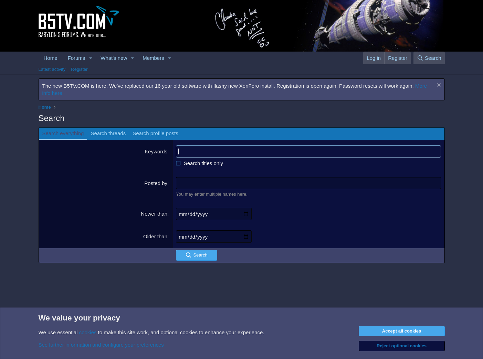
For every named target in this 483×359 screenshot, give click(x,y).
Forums (76, 58)
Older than (155, 236)
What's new (114, 58)
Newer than (154, 214)
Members (153, 58)
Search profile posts (155, 133)
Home (50, 58)
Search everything (63, 133)
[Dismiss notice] (438, 85)
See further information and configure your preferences (101, 345)
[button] (90, 58)
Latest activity (52, 69)
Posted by (155, 183)
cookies (88, 332)
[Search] (429, 58)
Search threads (108, 133)
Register (79, 69)
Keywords (156, 151)
